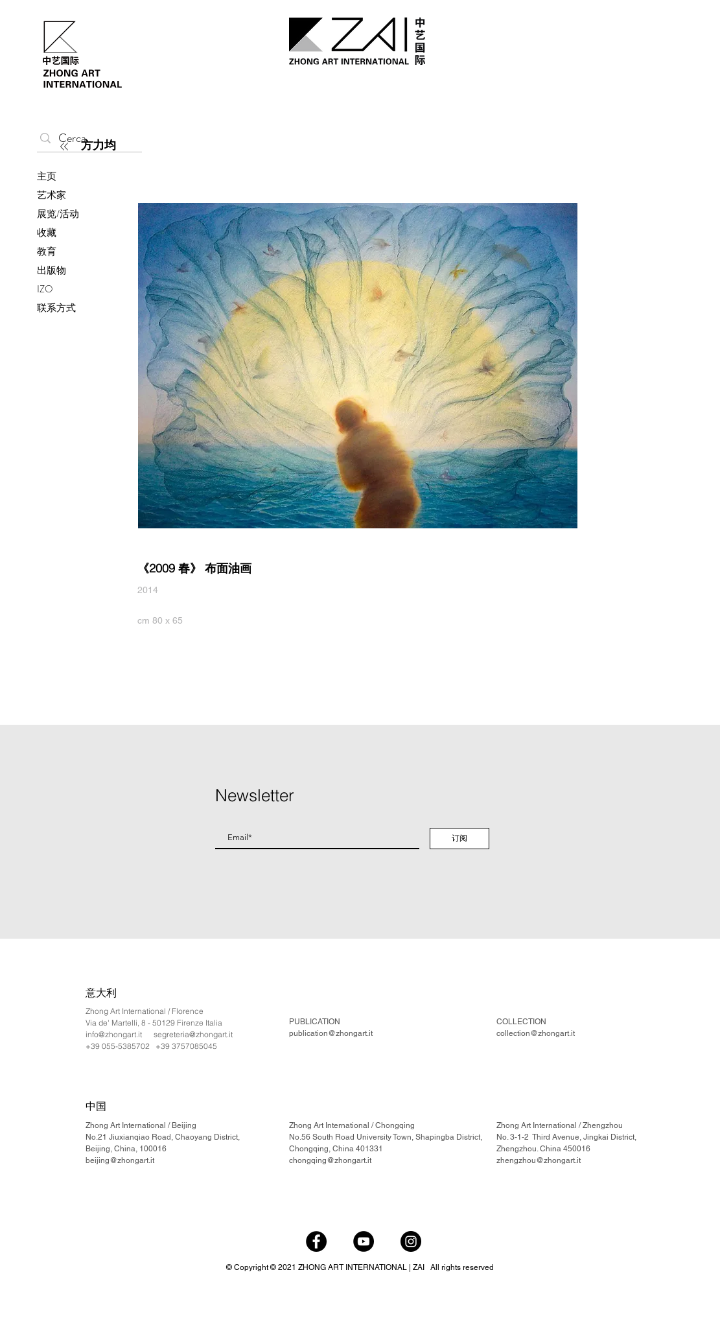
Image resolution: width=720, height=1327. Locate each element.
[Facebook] (316, 1241)
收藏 (46, 233)
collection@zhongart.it (535, 1033)
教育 (46, 251)
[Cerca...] (86, 138)
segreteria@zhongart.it (193, 1034)
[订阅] (459, 838)
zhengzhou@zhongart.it (538, 1160)
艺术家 (51, 195)
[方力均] (156, 145)
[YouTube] (363, 1241)
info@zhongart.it (114, 1034)
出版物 (51, 270)
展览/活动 (58, 214)
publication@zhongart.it (331, 1033)
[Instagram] (411, 1241)
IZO (45, 289)
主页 (46, 176)
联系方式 (56, 308)
